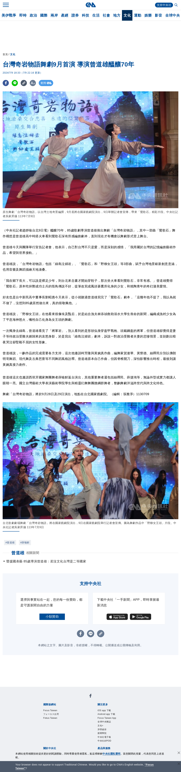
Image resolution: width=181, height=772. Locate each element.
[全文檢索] (176, 5)
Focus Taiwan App (108, 718)
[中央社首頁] (90, 5)
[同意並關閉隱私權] (179, 753)
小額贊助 (52, 616)
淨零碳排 (102, 730)
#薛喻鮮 (25, 542)
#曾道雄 (10, 542)
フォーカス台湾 (51, 714)
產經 (64, 15)
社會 (106, 15)
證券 (75, 15)
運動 (137, 15)
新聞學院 (102, 734)
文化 (127, 15)
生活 (96, 15)
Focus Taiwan (50, 710)
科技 (85, 15)
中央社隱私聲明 (112, 753)
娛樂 (148, 15)
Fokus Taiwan (50, 718)
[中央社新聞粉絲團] (90, 696)
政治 (33, 15)
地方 (116, 15)
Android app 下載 (107, 714)
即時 (23, 15)
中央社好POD (105, 742)
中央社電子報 (105, 738)
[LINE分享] (15, 83)
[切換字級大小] (33, 83)
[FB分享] (6, 83)
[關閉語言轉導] (179, 764)
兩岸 (54, 15)
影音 (158, 15)
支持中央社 (164, 5)
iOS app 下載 (105, 710)
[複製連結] (24, 83)
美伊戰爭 (9, 15)
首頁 (5, 54)
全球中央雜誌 (105, 722)
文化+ (101, 726)
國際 (43, 15)
